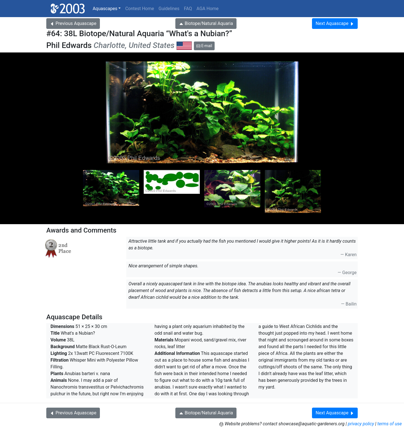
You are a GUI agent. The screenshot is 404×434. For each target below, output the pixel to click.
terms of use (389, 423)
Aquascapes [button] (105, 8)
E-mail (204, 45)
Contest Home (139, 8)
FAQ (188, 8)
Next (335, 23)
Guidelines (169, 8)
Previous (73, 23)
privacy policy (361, 423)
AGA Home (207, 8)
